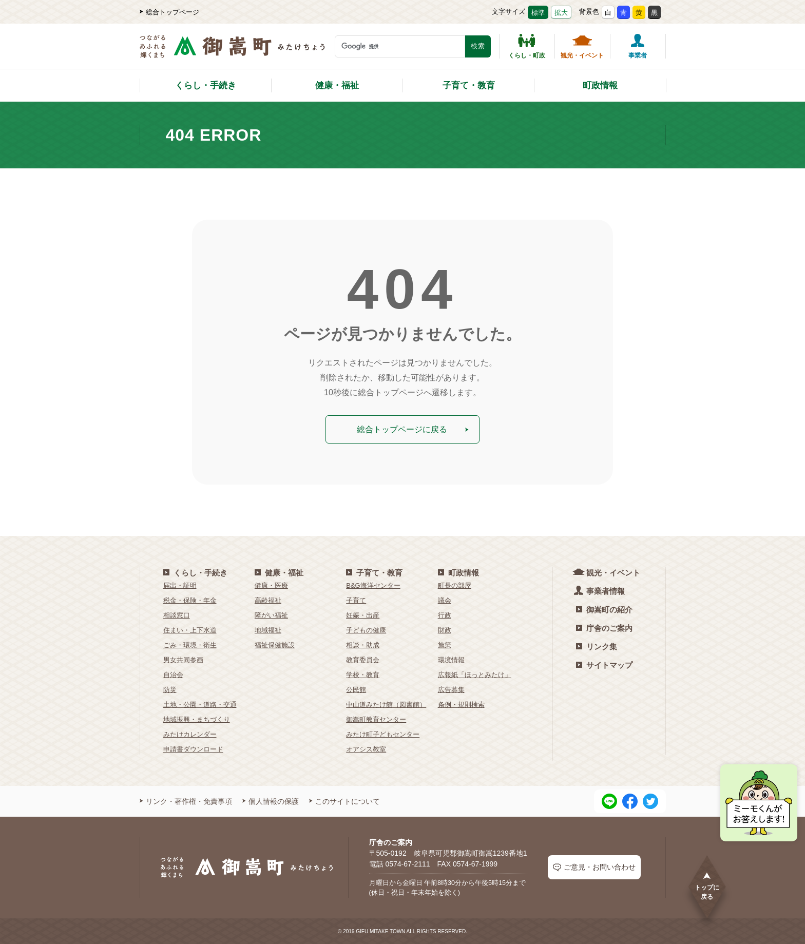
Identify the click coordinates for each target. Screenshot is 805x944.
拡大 (561, 12)
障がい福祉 (271, 615)
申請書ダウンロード (193, 749)
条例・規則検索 (461, 704)
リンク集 (596, 646)
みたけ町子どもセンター (382, 734)
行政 (444, 615)
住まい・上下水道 (190, 629)
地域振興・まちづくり (196, 719)
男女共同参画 (183, 659)
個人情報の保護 (270, 801)
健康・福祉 (337, 85)
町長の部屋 (454, 585)
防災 (170, 689)
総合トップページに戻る (413, 429)
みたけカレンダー (190, 734)
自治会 (173, 674)
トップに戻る (707, 886)
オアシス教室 (366, 749)
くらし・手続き (205, 85)
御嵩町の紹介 (604, 609)
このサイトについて (344, 801)
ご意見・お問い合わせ (594, 867)
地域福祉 (268, 629)
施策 (444, 644)
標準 (538, 12)
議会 (444, 600)
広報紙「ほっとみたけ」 (474, 674)
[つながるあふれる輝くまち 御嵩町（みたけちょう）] (232, 51)
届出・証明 (180, 585)
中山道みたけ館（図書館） (386, 704)
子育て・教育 (469, 85)
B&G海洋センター (373, 585)
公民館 (356, 689)
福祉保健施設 (275, 644)
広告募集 (451, 689)
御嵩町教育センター (376, 719)
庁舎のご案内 (604, 627)
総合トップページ (169, 12)
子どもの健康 (366, 629)
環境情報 (451, 659)
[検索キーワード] (400, 46)
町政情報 (600, 85)
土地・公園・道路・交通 (200, 704)
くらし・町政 (526, 46)
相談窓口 (176, 615)
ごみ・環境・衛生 (190, 644)
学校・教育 (362, 674)
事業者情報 (600, 590)
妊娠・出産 (362, 615)
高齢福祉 (268, 600)
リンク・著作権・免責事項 (186, 801)
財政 (444, 629)
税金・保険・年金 (190, 600)
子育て (356, 600)
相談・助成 (362, 644)
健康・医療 (271, 585)
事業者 (637, 46)
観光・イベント (582, 46)
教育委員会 (362, 659)
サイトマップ (604, 664)
